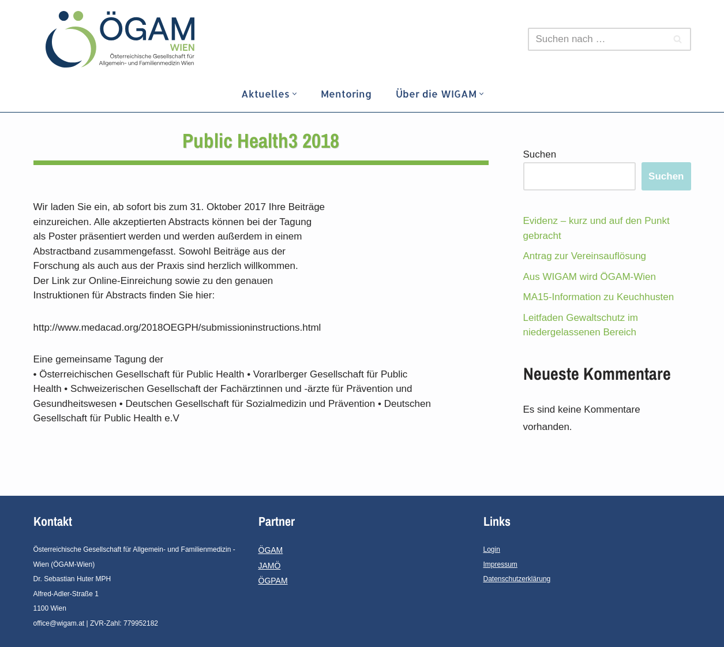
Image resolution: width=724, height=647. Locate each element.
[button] (294, 94)
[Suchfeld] (596, 39)
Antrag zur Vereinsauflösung (585, 255)
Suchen (540, 154)
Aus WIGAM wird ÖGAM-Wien (589, 276)
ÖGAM (270, 550)
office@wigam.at (59, 623)
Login (491, 549)
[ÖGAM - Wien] (122, 39)
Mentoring (346, 93)
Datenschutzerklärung (517, 579)
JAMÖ (269, 565)
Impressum (500, 564)
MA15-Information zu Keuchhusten (598, 296)
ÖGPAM (273, 580)
